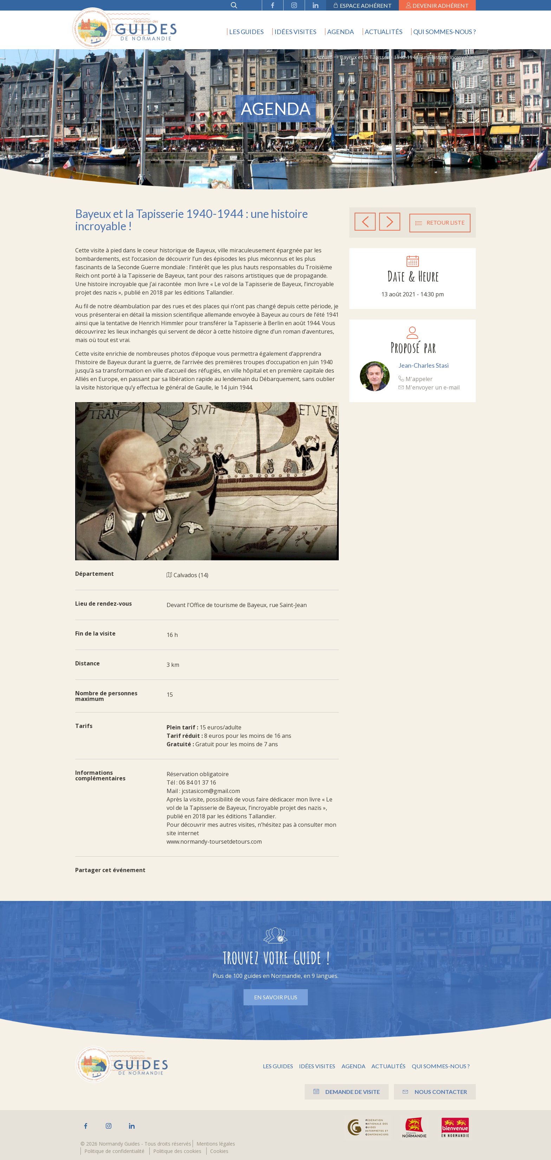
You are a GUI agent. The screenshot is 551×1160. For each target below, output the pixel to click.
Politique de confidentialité (114, 1151)
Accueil (324, 57)
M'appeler (415, 378)
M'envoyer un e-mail (429, 386)
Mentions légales (215, 1143)
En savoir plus (275, 997)
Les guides (246, 31)
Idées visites (295, 31)
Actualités (383, 31)
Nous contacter (433, 1091)
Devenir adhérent (437, 5)
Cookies (219, 1151)
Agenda (340, 31)
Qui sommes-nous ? (444, 31)
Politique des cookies (177, 1151)
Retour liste (440, 222)
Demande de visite (339, 1091)
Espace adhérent (362, 5)
